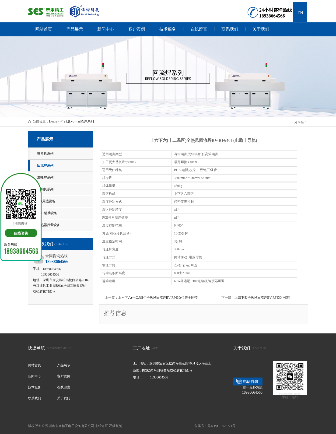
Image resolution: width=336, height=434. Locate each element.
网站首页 (43, 29)
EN (300, 12)
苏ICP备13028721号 (221, 426)
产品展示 (74, 29)
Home (53, 121)
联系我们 (229, 29)
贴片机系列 (45, 153)
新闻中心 (105, 29)
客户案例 (136, 29)
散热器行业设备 (48, 225)
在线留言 (198, 29)
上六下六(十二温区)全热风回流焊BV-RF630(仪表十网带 (158, 297)
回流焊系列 (85, 121)
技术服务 (167, 29)
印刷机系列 (45, 189)
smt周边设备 (46, 201)
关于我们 (260, 29)
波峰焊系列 (45, 177)
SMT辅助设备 (47, 213)
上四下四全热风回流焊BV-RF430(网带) (262, 297)
